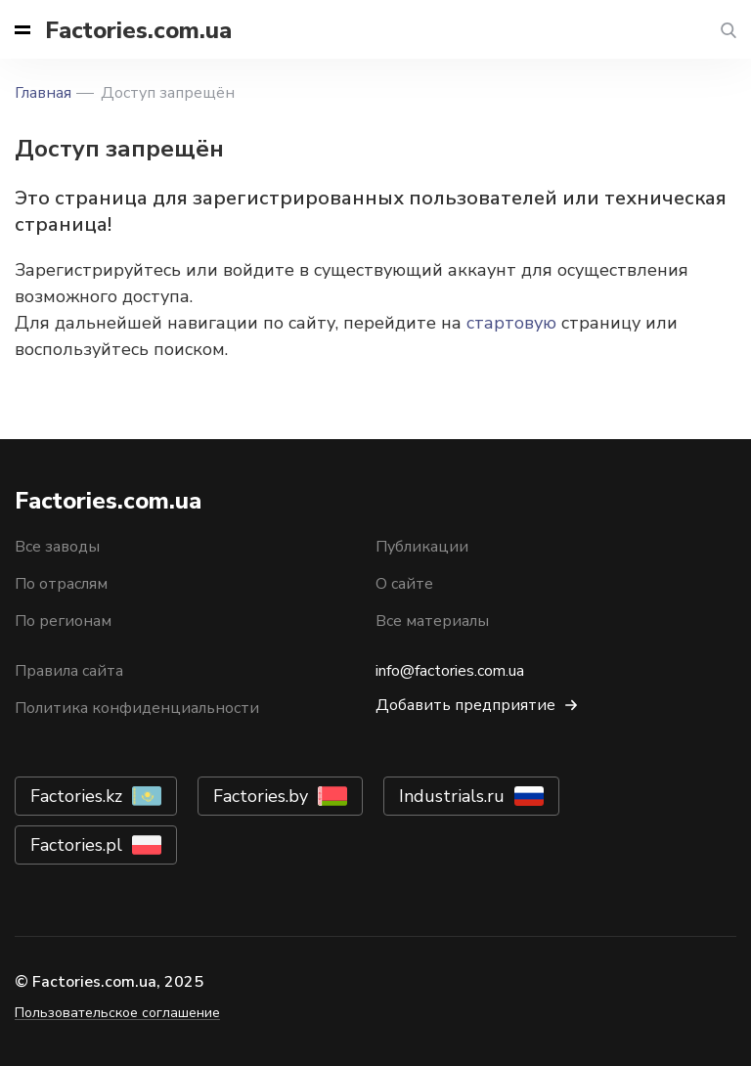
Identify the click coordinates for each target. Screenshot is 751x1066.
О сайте (404, 584)
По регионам (63, 621)
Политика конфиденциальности (137, 708)
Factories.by (260, 796)
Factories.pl (76, 845)
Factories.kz (76, 796)
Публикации (422, 546)
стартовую (511, 322)
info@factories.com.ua (450, 671)
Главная (43, 93)
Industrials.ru (452, 796)
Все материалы (432, 621)
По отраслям (61, 584)
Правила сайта (69, 671)
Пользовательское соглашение (117, 1012)
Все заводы (57, 546)
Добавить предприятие (465, 705)
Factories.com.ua (138, 30)
